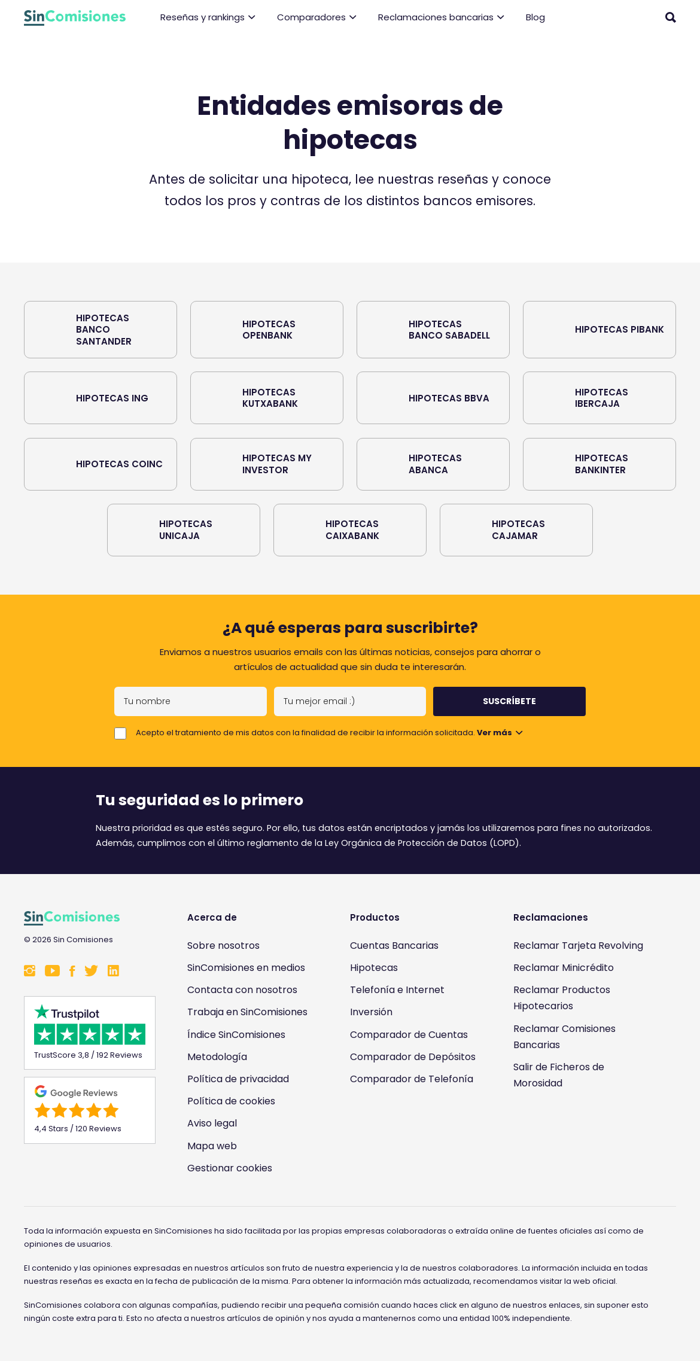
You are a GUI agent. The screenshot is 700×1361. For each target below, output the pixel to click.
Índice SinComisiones (236, 1035)
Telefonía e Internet (397, 990)
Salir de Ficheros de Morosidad (558, 1075)
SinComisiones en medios (246, 968)
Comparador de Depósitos (413, 1057)
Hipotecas (374, 968)
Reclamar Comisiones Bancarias (564, 1037)
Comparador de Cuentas (409, 1035)
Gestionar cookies (229, 1168)
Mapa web (212, 1146)
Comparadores (317, 18)
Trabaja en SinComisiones (247, 1012)
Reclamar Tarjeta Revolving (578, 945)
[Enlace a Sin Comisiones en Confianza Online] (580, 1136)
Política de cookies (231, 1101)
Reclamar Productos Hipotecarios (561, 998)
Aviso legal (212, 1123)
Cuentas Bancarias (394, 945)
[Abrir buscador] (670, 17)
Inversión (371, 1012)
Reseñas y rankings (207, 18)
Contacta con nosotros (242, 990)
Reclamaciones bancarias (441, 18)
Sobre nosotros (223, 945)
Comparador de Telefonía (411, 1079)
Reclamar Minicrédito (563, 968)
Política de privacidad (238, 1079)
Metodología (217, 1057)
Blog (535, 17)
